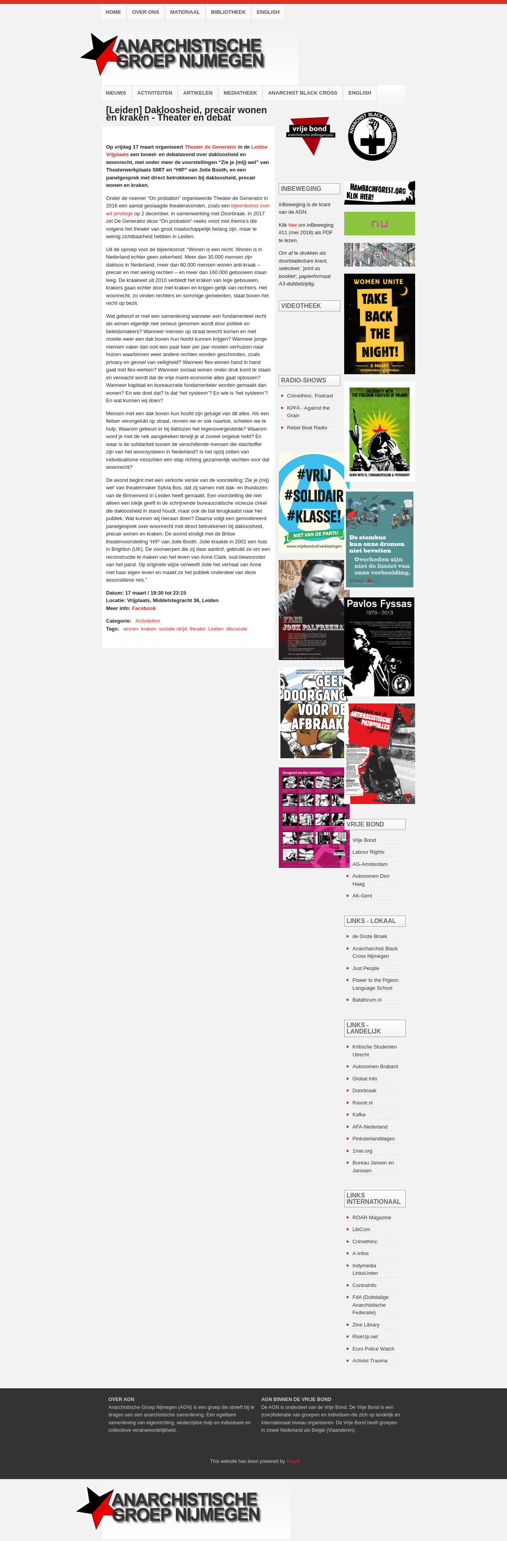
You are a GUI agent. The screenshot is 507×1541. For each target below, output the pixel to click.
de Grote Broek (369, 936)
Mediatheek (240, 93)
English (268, 12)
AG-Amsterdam (370, 864)
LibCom (361, 1229)
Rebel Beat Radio (307, 428)
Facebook (144, 608)
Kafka (358, 1115)
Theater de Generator (211, 147)
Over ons (145, 12)
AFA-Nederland (370, 1127)
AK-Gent (362, 896)
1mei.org (362, 1151)
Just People (365, 968)
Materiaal (185, 12)
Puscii (292, 1461)
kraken (149, 629)
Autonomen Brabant (375, 1066)
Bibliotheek (228, 12)
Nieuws (116, 93)
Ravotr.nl (362, 1103)
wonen (130, 629)
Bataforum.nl (367, 1000)
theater (197, 629)
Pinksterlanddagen (373, 1139)
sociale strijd (173, 629)
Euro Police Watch (373, 1349)
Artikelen (197, 93)
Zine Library (366, 1325)
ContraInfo (364, 1285)
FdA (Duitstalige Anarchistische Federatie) (370, 1304)
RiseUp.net (365, 1337)
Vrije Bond (364, 840)
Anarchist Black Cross (302, 93)
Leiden (216, 629)
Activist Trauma (370, 1361)
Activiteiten (154, 93)
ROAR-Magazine (371, 1217)
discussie (236, 629)
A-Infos (360, 1253)
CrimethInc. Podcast (310, 396)
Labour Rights (368, 852)
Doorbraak (364, 1090)
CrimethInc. (365, 1241)
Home (113, 12)
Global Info (364, 1079)
